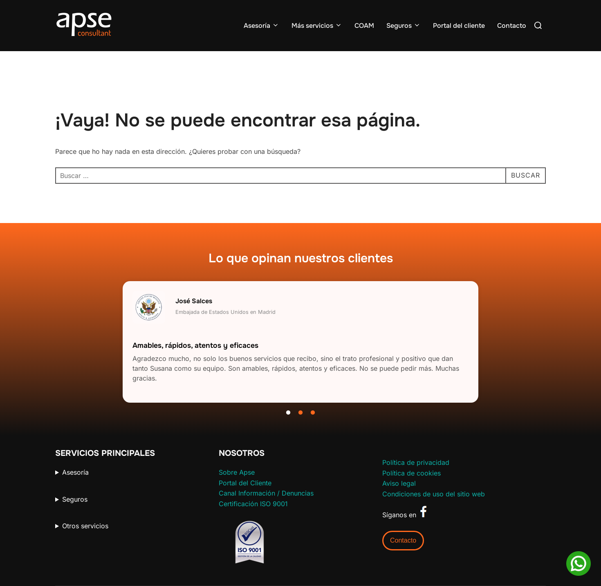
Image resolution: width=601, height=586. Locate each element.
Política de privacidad (415, 462)
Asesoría (261, 25)
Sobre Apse (237, 472)
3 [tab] (313, 413)
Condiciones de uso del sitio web (433, 494)
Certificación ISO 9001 (253, 504)
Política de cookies (411, 473)
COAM (364, 25)
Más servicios (317, 25)
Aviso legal (399, 483)
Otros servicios (85, 526)
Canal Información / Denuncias (266, 493)
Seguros (403, 25)
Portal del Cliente (245, 483)
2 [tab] (300, 413)
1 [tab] (288, 413)
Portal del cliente (459, 25)
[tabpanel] (300, 342)
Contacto (511, 25)
